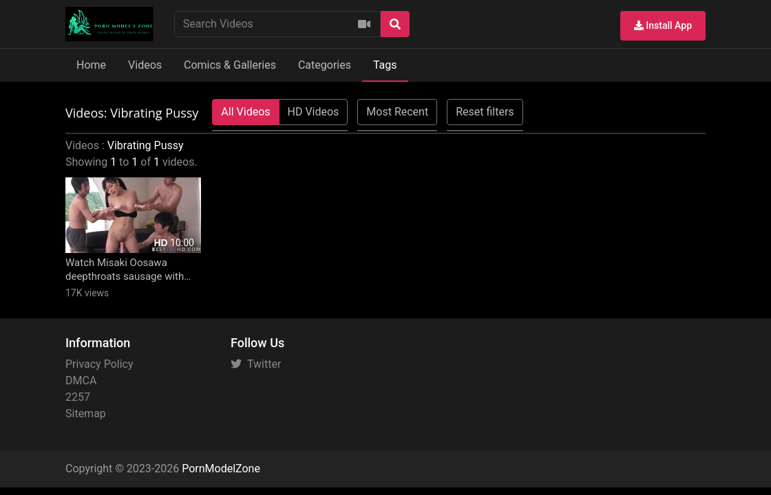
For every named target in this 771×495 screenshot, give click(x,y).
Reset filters (485, 111)
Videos (145, 65)
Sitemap (85, 413)
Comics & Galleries (230, 65)
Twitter (256, 364)
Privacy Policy (99, 364)
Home (91, 65)
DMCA (80, 380)
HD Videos (313, 111)
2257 (77, 397)
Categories (324, 65)
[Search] (395, 24)
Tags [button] (385, 65)
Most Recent (397, 111)
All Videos (245, 111)
